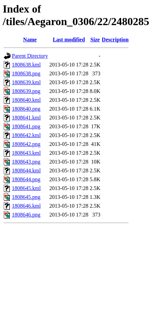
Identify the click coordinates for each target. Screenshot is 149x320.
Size (95, 39)
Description (115, 39)
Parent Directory (30, 56)
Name (30, 39)
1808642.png (26, 144)
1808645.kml (26, 188)
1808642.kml (26, 135)
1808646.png (26, 215)
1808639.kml (26, 82)
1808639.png (26, 91)
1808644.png (26, 179)
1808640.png (26, 109)
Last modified (69, 39)
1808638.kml (26, 65)
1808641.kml (26, 117)
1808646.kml (26, 206)
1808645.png (26, 197)
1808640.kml (26, 100)
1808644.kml (26, 170)
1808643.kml (26, 153)
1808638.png (26, 73)
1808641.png (26, 126)
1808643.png (26, 162)
